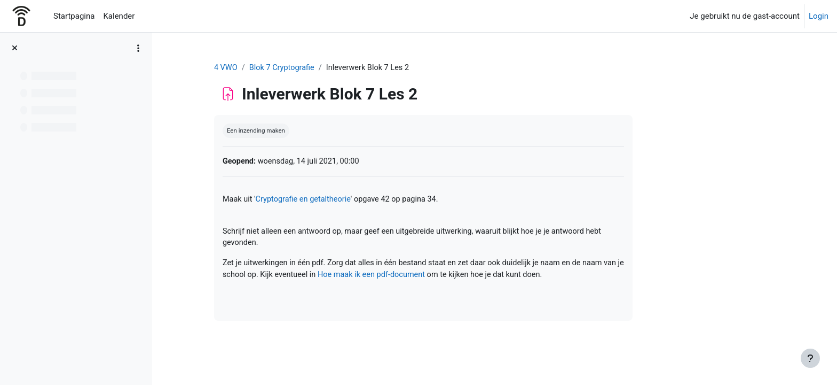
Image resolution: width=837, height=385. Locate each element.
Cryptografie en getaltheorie (368, 200)
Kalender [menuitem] (119, 16)
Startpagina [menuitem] (73, 16)
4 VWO (289, 68)
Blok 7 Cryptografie (346, 68)
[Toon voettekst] (810, 358)
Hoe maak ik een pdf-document (461, 278)
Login (818, 16)
